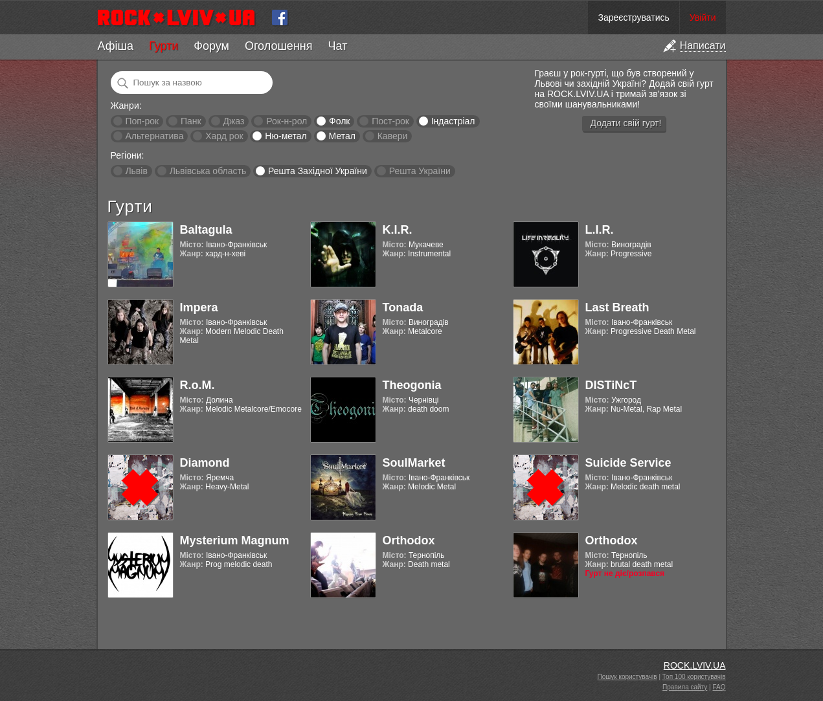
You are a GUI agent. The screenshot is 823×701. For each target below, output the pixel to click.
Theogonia (412, 385)
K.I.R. (397, 229)
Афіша (115, 45)
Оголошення (279, 45)
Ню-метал (285, 136)
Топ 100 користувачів (694, 676)
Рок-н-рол (286, 121)
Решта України (420, 171)
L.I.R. (599, 229)
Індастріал (453, 121)
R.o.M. (197, 385)
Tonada (403, 307)
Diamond (205, 462)
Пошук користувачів (627, 676)
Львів (136, 171)
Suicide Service (628, 462)
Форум (211, 45)
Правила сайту (684, 687)
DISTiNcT (611, 385)
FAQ (718, 687)
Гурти (163, 45)
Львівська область (208, 171)
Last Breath (617, 307)
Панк (191, 121)
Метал (342, 136)
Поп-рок (142, 121)
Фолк (339, 121)
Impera (199, 307)
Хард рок (224, 136)
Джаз (233, 121)
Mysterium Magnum (234, 540)
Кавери (393, 136)
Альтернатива (154, 136)
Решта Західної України (317, 171)
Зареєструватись (633, 17)
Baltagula (206, 229)
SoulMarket (414, 462)
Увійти (703, 17)
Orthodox (409, 540)
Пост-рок (390, 121)
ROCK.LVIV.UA (695, 665)
